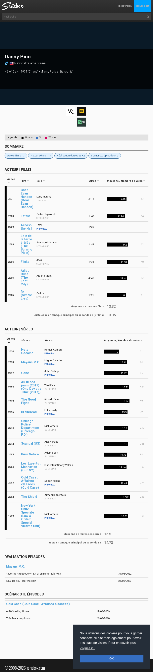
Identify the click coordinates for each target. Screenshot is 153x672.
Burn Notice (30, 454)
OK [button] (111, 658)
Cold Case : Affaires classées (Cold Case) (30, 482)
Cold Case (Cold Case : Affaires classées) (38, 604)
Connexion (142, 6)
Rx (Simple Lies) (26, 295)
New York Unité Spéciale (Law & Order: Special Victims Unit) (30, 516)
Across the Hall (26, 226)
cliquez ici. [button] (87, 648)
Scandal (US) (30, 443)
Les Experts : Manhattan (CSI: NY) (31, 467)
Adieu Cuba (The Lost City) (25, 277)
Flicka (25, 261)
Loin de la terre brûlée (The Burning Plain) (26, 244)
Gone (25, 373)
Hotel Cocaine (27, 351)
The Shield (29, 496)
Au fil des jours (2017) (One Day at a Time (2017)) (31, 387)
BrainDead (29, 412)
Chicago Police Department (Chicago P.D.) (30, 427)
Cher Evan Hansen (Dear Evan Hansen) (27, 198)
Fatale (25, 216)
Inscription (125, 6)
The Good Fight (28, 401)
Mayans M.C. (30, 362)
